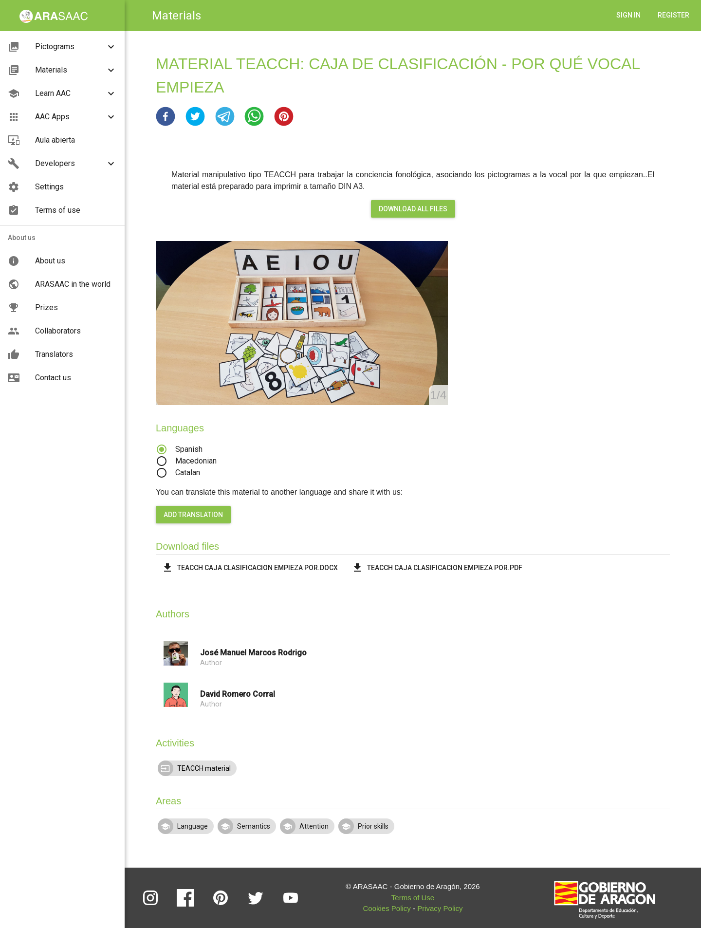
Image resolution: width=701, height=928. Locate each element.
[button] (165, 116)
